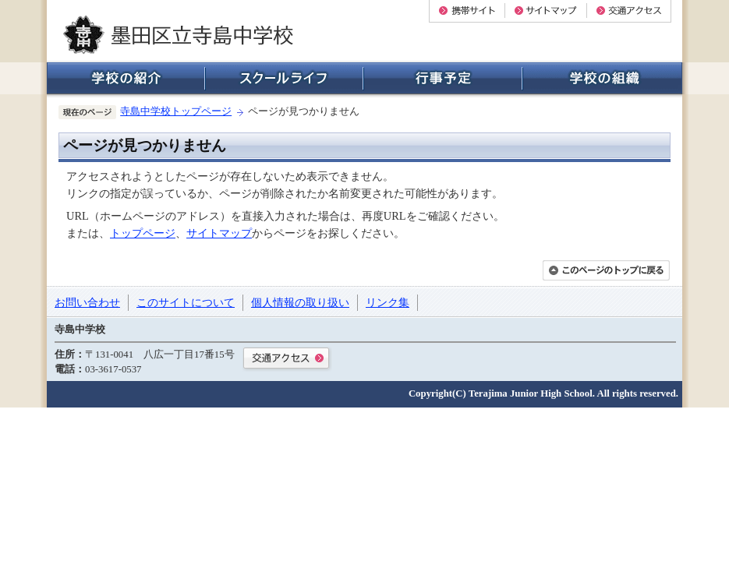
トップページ (142, 233)
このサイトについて (185, 302)
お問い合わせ (87, 302)
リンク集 (387, 302)
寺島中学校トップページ (176, 111)
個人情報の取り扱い (300, 302)
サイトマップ (219, 233)
